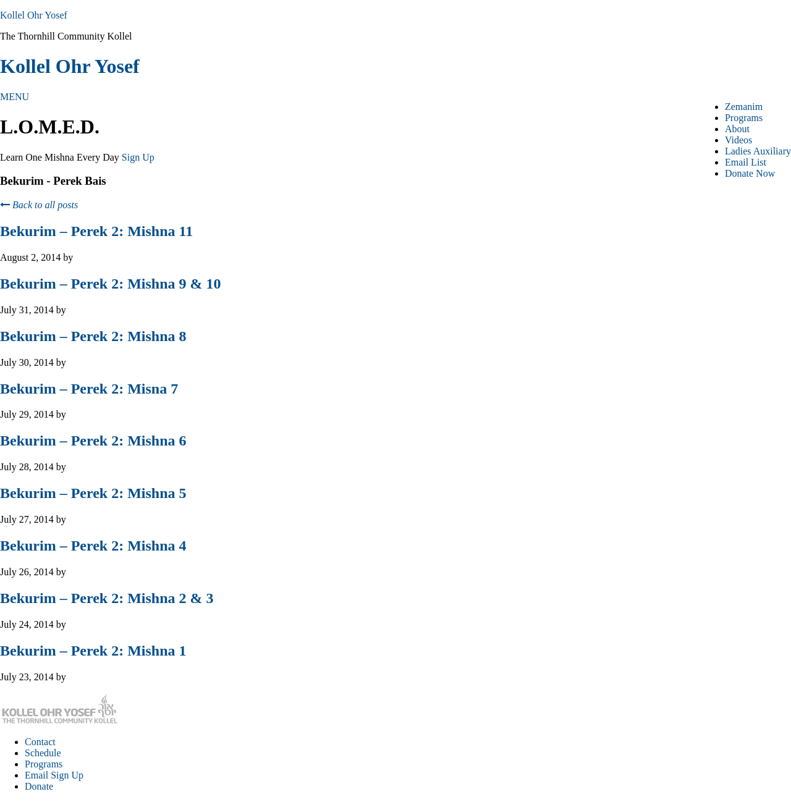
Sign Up (138, 157)
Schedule (43, 753)
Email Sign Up (54, 775)
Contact (40, 742)
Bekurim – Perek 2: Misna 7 (89, 389)
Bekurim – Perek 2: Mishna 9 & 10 (110, 284)
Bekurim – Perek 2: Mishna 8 (93, 336)
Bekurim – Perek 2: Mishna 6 (93, 441)
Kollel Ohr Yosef (33, 15)
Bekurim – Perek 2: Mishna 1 (93, 651)
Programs (43, 764)
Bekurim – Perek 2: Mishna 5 (93, 493)
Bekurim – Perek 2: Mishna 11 (96, 231)
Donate (39, 786)
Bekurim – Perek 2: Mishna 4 (93, 546)
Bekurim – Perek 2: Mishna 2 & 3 (107, 598)
